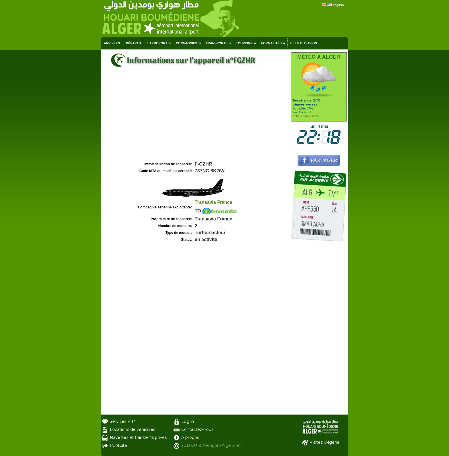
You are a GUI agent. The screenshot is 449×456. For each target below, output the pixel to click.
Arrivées (112, 43)
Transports (217, 43)
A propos (190, 437)
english (338, 5)
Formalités (271, 43)
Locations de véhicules (132, 429)
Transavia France (213, 202)
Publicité (118, 445)
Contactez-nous (197, 429)
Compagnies (186, 43)
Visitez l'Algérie (324, 442)
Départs (133, 43)
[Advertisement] (195, 117)
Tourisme (244, 43)
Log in (187, 421)
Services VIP (122, 421)
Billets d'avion (303, 43)
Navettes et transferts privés (138, 437)
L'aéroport (157, 43)
